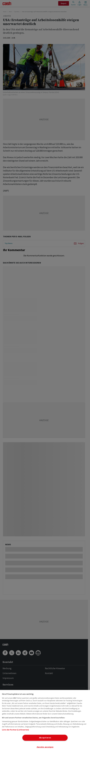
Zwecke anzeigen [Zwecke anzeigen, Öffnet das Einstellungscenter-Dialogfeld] (45, 747)
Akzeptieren (45, 737)
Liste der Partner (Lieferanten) (15, 730)
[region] (45, 726)
